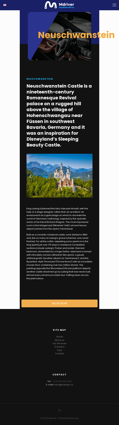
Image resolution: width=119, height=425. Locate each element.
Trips (59, 350)
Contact (59, 353)
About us (59, 340)
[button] (30, 176)
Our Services (59, 343)
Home (59, 336)
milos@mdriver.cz (63, 384)
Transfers (59, 346)
